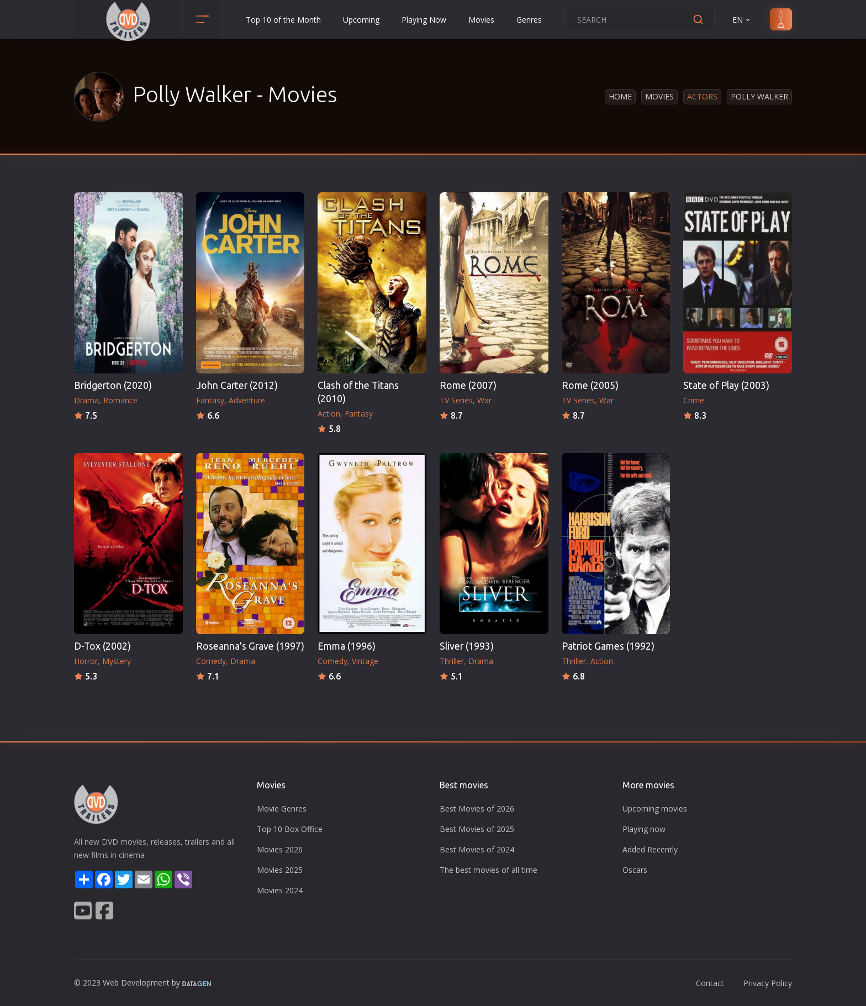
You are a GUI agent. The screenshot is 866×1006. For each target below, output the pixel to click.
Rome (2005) (590, 385)
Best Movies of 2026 (477, 808)
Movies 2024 (280, 890)
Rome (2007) (468, 385)
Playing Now (424, 19)
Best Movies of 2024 (477, 849)
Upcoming (361, 19)
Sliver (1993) (467, 646)
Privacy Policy (767, 983)
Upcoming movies (654, 808)
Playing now (644, 829)
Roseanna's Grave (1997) (250, 646)
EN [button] (742, 19)
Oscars (634, 870)
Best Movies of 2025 (477, 829)
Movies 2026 (280, 849)
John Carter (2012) (237, 385)
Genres (529, 19)
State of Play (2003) (726, 385)
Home (620, 96)
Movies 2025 (280, 870)
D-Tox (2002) (102, 646)
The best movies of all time (488, 870)
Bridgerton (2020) (113, 385)
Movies (481, 19)
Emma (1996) (347, 646)
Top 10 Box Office (290, 829)
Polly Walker (759, 96)
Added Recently (650, 849)
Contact (710, 983)
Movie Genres (282, 808)
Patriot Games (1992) (608, 646)
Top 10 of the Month (283, 19)
